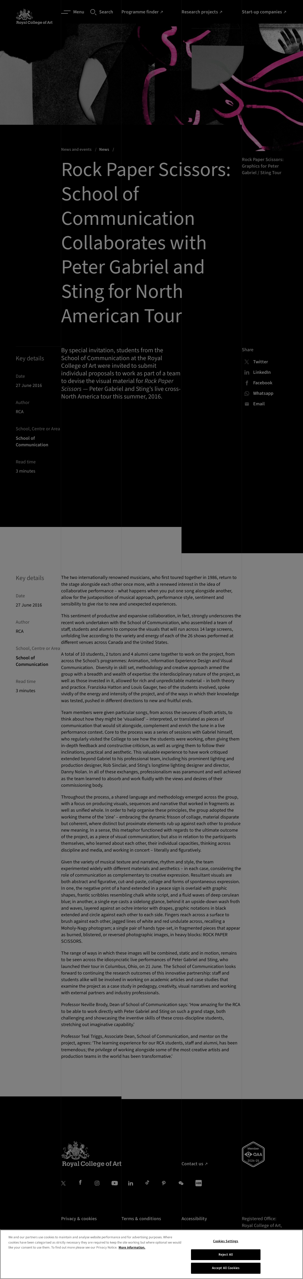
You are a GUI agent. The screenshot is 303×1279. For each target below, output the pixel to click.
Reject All (226, 1262)
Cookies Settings (225, 1249)
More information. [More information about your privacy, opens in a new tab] (132, 1255)
